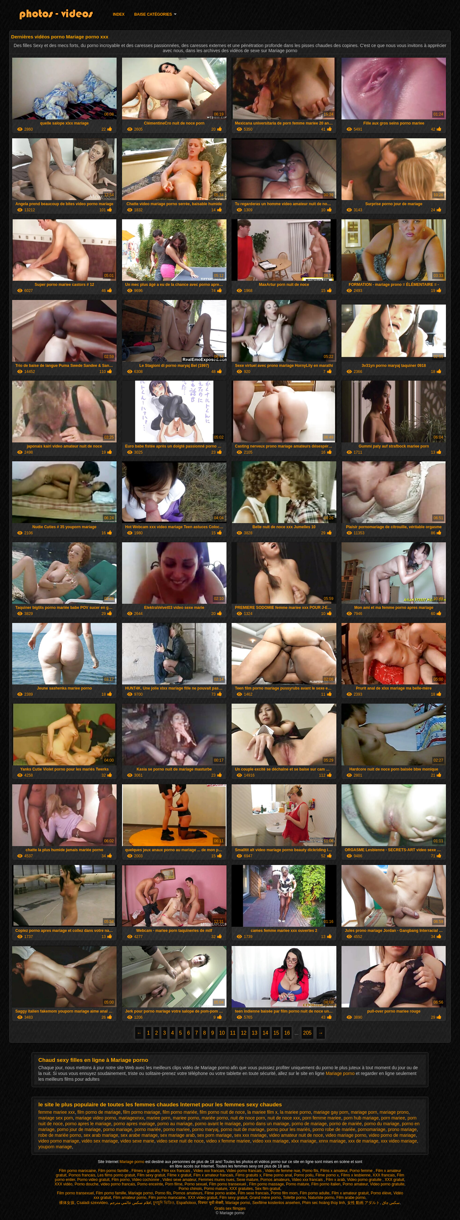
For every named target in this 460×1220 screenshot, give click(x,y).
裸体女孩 (66, 1202)
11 (233, 1033)
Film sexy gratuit (151, 1175)
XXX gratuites (241, 1188)
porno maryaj (205, 1129)
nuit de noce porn (248, 1117)
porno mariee (176, 1129)
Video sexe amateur (179, 1179)
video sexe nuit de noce (180, 1140)
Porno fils (310, 1170)
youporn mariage (55, 1146)
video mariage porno (346, 1135)
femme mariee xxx (56, 1112)
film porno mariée (180, 1112)
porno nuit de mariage (242, 1129)
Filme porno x (327, 1175)
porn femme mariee (322, 1117)
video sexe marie (137, 1140)
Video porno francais (244, 1170)
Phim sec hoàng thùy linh (323, 1202)
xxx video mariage (399, 1140)
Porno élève (381, 1193)
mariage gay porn (330, 1112)
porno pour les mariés (288, 1129)
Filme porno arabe (219, 1193)
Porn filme (173, 1184)
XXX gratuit (394, 1179)
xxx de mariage (363, 1140)
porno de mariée (345, 1123)
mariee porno (186, 1117)
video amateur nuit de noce (296, 1135)
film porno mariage (141, 1112)
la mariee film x (262, 1112)
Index (119, 14)
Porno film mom (284, 1193)
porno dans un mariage (266, 1123)
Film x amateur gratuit (350, 1193)
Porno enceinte (150, 1184)
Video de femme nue (282, 1170)
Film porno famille (113, 1170)
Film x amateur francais (214, 1175)
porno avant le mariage (218, 1123)
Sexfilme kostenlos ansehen (276, 1202)
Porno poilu (303, 1175)
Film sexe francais (253, 1193)
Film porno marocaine (77, 1170)
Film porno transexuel (228, 1184)
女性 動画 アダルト (363, 1202)
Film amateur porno (129, 1197)
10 (222, 1033)
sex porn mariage (214, 1135)
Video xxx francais (208, 1170)
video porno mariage (58, 1140)
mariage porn (364, 1112)
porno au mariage (175, 1123)
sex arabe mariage (139, 1135)
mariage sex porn (55, 1117)
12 (244, 1033)
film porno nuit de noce (222, 1112)
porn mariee (393, 1117)
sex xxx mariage (250, 1135)
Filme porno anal (277, 1175)
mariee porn (159, 1117)
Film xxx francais (176, 1170)
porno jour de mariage (79, 1129)
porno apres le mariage (88, 1123)
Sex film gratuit (267, 1188)
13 (254, 1033)
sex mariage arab (177, 1135)
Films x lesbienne (356, 1175)
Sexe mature (247, 1179)
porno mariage (117, 1129)
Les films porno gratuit (116, 1175)
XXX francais (384, 1175)
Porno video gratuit (93, 1179)
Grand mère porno (265, 1197)
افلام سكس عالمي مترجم (130, 1202)
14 (265, 1033)
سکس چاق (391, 1202)
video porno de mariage (392, 1135)
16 (287, 1033)
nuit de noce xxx (284, 1117)
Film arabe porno (350, 1197)
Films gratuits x (248, 1175)
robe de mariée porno (59, 1135)
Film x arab (335, 1179)
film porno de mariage (98, 1112)
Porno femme (361, 1170)
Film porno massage (266, 1184)
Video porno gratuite (364, 1179)
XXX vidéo (64, 1184)
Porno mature (297, 1184)
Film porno (120, 1179)
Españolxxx (186, 1202)
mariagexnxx (131, 1117)
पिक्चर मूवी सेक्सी (210, 1202)
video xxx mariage (271, 1140)
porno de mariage (309, 1123)
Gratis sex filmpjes (230, 1208)
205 (307, 1033)
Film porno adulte (315, 1193)
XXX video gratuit (203, 1197)
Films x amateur (334, 1170)
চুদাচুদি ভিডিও (163, 1202)
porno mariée (147, 1129)
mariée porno (215, 1117)
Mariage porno (341, 1073)
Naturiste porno (321, 1197)
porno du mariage (381, 1123)
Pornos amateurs (274, 1179)
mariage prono (393, 1112)
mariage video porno (95, 1117)
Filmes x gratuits (145, 1170)
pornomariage (371, 1129)
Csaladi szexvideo (92, 1202)
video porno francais (118, 1184)
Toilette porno (294, 1197)
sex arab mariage (101, 1135)
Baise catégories (153, 14)
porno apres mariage (134, 1123)
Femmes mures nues (216, 1179)
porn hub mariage (361, 1117)
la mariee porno (295, 1112)
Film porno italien (326, 1184)
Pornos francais (82, 1175)
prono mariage (402, 1129)
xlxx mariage (303, 1140)
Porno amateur (355, 1184)
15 (276, 1033)
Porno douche (86, 1184)
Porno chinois (190, 1188)
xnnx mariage (332, 1140)
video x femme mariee (228, 1140)
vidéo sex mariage (99, 1140)
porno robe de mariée (333, 1129)
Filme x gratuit (179, 1175)
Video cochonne (146, 1179)
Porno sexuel (196, 1184)
